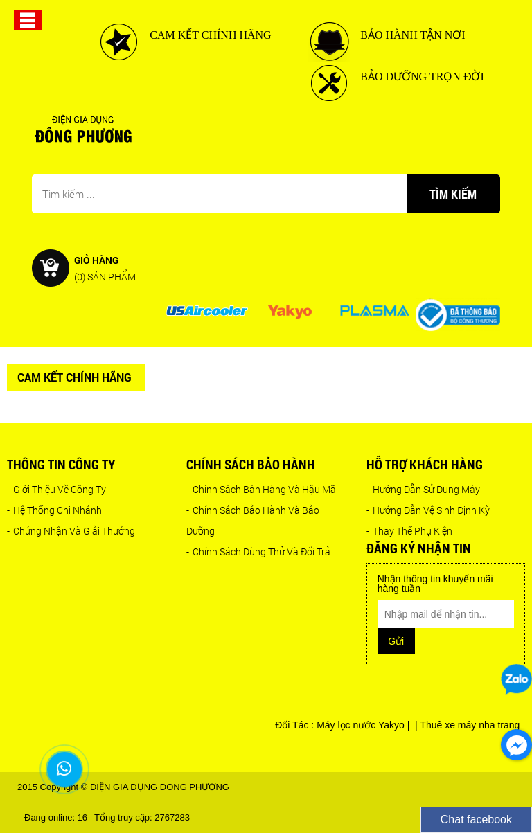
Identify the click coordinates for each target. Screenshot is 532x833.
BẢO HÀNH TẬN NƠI (412, 35)
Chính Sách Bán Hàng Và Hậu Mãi (262, 489)
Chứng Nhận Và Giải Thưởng (71, 530)
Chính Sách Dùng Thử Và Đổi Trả (258, 551)
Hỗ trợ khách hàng (424, 464)
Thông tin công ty (61, 464)
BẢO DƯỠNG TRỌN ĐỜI (422, 76)
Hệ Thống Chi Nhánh (54, 510)
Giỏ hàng (105, 267)
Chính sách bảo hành (250, 464)
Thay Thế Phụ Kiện (409, 530)
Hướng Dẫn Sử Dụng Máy (423, 489)
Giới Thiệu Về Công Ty (56, 489)
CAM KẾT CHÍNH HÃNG (210, 35)
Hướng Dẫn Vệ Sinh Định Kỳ (428, 510)
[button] (27, 19)
